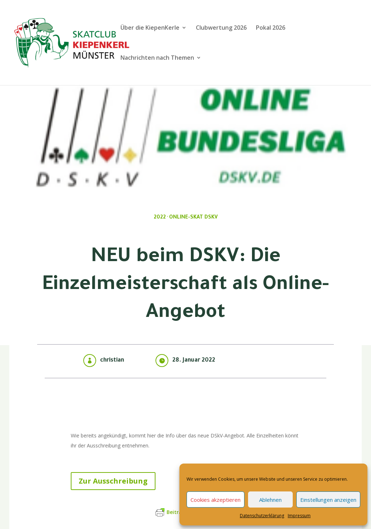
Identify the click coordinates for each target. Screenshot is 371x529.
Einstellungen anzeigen (328, 499)
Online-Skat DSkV (193, 218)
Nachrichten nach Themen (157, 58)
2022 (160, 218)
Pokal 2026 (270, 28)
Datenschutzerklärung (262, 516)
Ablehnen (270, 499)
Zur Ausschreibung (113, 481)
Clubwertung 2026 (221, 28)
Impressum (299, 516)
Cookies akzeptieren (216, 499)
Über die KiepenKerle (149, 28)
